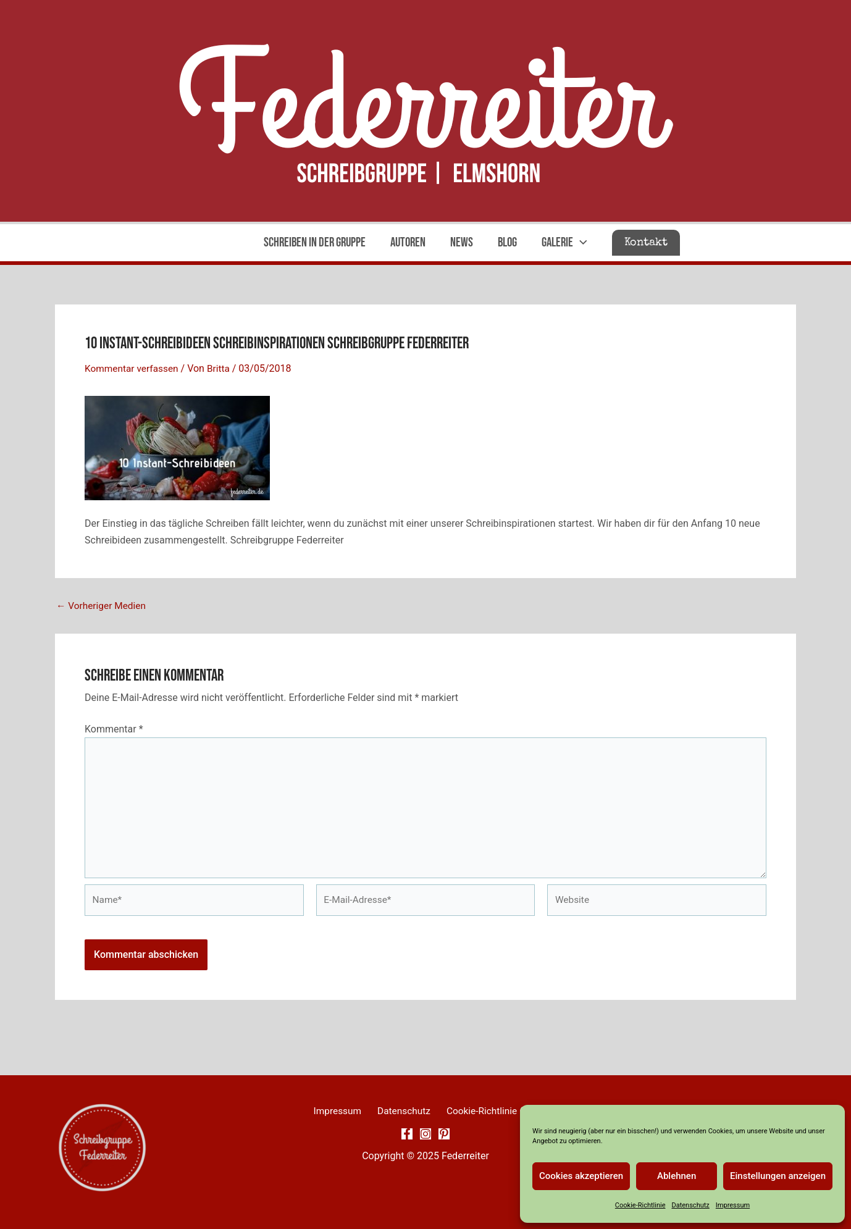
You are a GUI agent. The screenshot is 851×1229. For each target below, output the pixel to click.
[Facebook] (407, 1134)
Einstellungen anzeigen (778, 1175)
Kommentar (114, 728)
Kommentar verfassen (133, 368)
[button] (649, 243)
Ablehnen (676, 1175)
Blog (508, 242)
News (461, 242)
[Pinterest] (444, 1134)
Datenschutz (690, 1205)
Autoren (406, 242)
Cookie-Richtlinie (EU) (487, 1111)
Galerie (567, 242)
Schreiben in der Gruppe (312, 242)
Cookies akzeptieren (581, 1175)
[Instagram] (425, 1134)
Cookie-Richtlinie (640, 1205)
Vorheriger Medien (102, 606)
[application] (583, 242)
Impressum (733, 1205)
